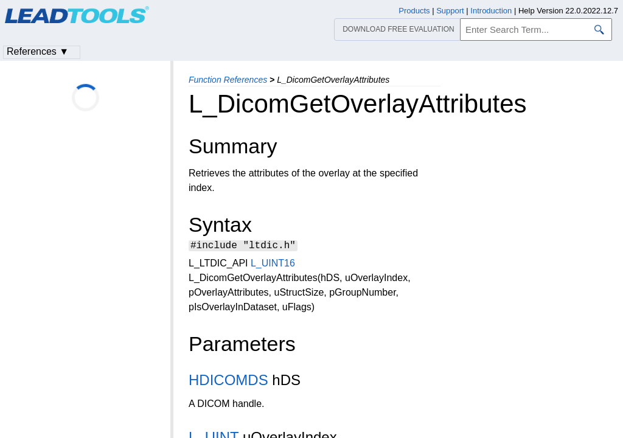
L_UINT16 (273, 265)
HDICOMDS (228, 382)
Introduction (491, 10)
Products (414, 10)
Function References (228, 80)
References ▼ (38, 51)
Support (450, 10)
